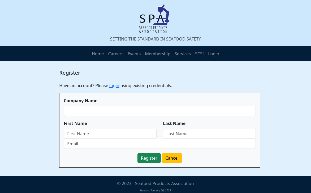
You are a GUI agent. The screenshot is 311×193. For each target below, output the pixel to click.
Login (213, 54)
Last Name (174, 123)
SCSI (199, 54)
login (114, 85)
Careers (115, 54)
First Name (75, 123)
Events (134, 54)
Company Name (80, 101)
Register (149, 158)
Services (183, 54)
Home (98, 54)
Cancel (172, 158)
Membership (158, 54)
